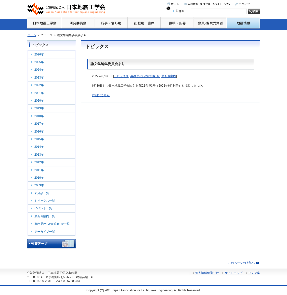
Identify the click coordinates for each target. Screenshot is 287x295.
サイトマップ (233, 273)
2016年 (39, 131)
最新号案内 (168, 76)
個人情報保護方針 (207, 273)
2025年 (39, 62)
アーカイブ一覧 (44, 231)
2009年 (39, 185)
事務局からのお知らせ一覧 (52, 224)
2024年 (39, 69)
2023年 (39, 77)
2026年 (39, 54)
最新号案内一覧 (44, 216)
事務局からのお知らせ (145, 76)
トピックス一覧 (44, 200)
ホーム (31, 35)
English (180, 11)
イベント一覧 (43, 208)
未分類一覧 (41, 193)
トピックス (121, 76)
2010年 (39, 177)
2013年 (39, 154)
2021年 (39, 93)
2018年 (39, 116)
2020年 (39, 100)
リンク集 (254, 273)
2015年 (39, 139)
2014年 (39, 146)
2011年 (39, 170)
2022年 (39, 85)
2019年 (39, 108)
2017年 (39, 123)
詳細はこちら (101, 95)
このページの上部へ (241, 263)
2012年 (39, 162)
